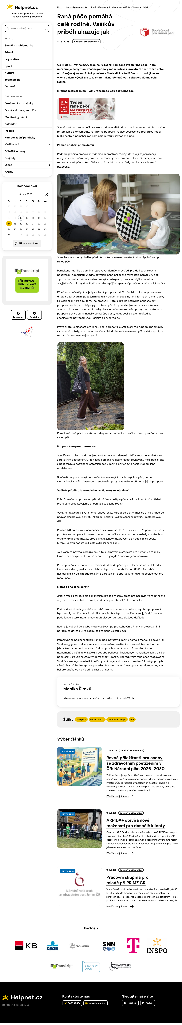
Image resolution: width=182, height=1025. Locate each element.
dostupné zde (125, 91)
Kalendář (10, 124)
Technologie (12, 79)
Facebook (18, 315)
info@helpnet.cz (94, 1005)
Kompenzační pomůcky (20, 137)
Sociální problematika (19, 45)
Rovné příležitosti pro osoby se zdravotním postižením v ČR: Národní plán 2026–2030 (135, 763)
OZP (132, 719)
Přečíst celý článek (117, 796)
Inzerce (9, 131)
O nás (8, 165)
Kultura (9, 73)
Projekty (10, 158)
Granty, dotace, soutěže (20, 110)
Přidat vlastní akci (29, 243)
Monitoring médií (16, 117)
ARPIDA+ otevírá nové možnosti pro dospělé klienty (135, 823)
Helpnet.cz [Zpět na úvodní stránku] (31, 7)
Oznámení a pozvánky (19, 103)
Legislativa (12, 59)
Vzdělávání (12, 144)
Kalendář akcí (27, 186)
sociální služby (97, 719)
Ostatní (10, 86)
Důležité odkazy (15, 151)
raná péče (81, 719)
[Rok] (31, 194)
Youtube (34, 315)
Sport (8, 66)
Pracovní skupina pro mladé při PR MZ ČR (127, 880)
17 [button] (9, 223)
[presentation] (79, 766)
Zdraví (9, 52)
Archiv (9, 171)
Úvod (59, 7)
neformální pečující (117, 719)
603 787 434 (72, 1005)
